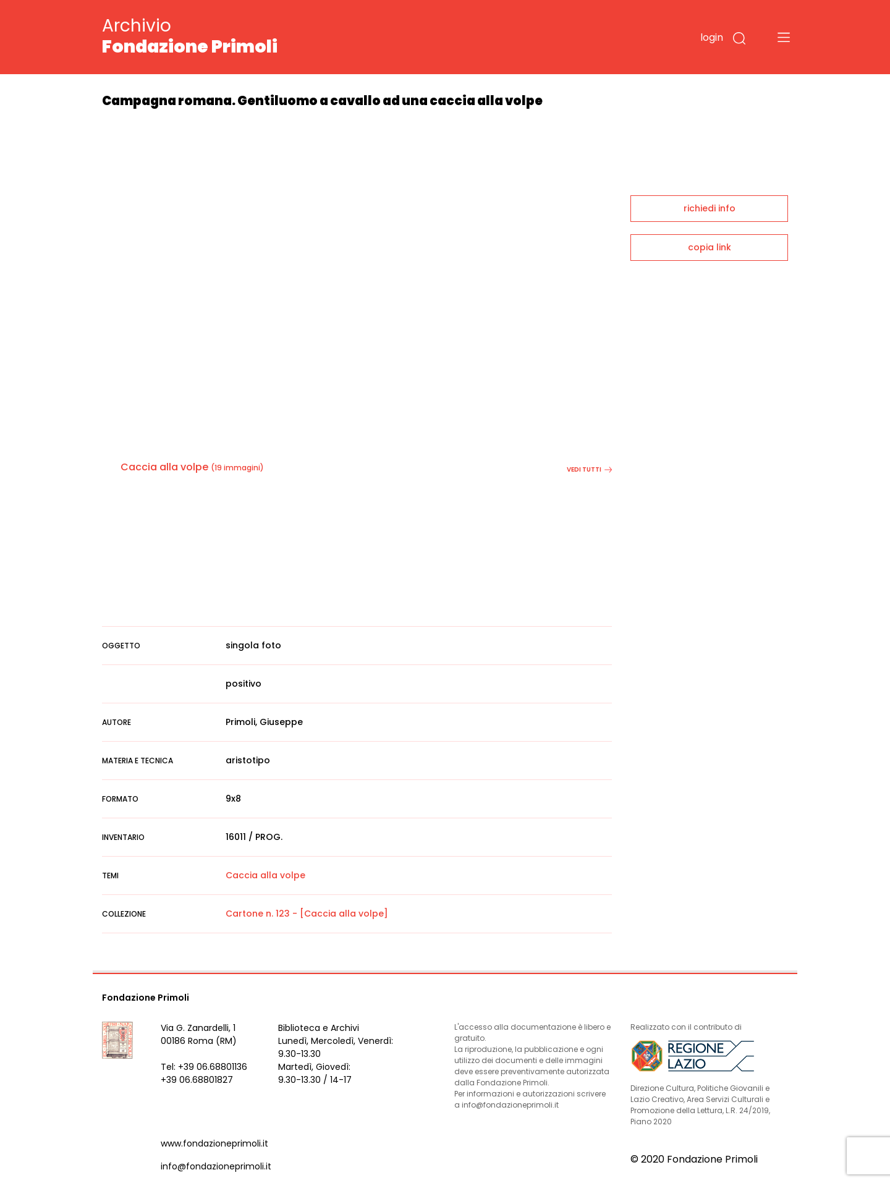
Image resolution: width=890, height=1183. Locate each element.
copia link (709, 247)
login (711, 37)
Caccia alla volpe (164, 467)
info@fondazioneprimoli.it (216, 1166)
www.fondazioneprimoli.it (214, 1143)
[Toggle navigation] (783, 37)
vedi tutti (589, 469)
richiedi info (709, 208)
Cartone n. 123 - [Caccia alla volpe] (307, 913)
